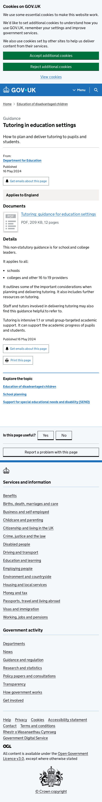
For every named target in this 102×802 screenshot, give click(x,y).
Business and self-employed (26, 511)
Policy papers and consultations (29, 676)
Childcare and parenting (23, 520)
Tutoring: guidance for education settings (58, 214)
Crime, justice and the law (24, 536)
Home (7, 104)
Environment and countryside (27, 576)
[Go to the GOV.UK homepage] (19, 90)
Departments (14, 643)
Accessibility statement (67, 719)
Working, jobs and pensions (25, 617)
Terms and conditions (37, 725)
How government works (22, 692)
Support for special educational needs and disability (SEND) (46, 402)
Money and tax (15, 592)
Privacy (21, 719)
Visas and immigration (21, 609)
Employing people (18, 568)
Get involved (13, 700)
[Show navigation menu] (79, 90)
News (8, 651)
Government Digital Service (25, 738)
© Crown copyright (51, 791)
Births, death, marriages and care (30, 503)
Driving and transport (20, 552)
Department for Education (22, 160)
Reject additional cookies (51, 66)
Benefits (10, 495)
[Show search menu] (96, 90)
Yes (48, 435)
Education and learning (22, 560)
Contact (10, 725)
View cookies (51, 77)
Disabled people (16, 544)
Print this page (21, 360)
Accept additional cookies (51, 55)
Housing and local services (25, 584)
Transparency (14, 684)
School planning (14, 394)
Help (7, 719)
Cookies (37, 719)
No (66, 435)
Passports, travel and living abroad (31, 601)
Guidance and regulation (23, 659)
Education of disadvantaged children (42, 104)
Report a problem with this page (51, 452)
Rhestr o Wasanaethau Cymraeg (29, 732)
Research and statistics (22, 668)
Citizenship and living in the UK (28, 528)
